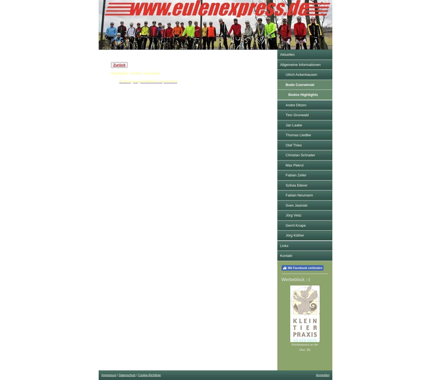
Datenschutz (127, 375)
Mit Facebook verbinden (302, 268)
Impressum (108, 375)
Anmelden (323, 375)
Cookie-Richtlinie (149, 375)
